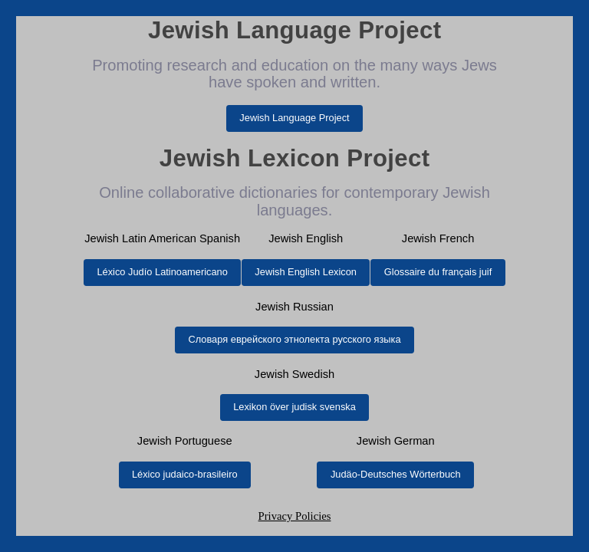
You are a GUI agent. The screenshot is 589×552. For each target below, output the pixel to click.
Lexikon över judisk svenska (294, 406)
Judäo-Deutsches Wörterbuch (396, 474)
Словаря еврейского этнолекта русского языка (294, 339)
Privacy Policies (294, 516)
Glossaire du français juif (438, 272)
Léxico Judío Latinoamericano (162, 272)
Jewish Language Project (294, 117)
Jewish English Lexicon (306, 272)
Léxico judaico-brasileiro (185, 474)
